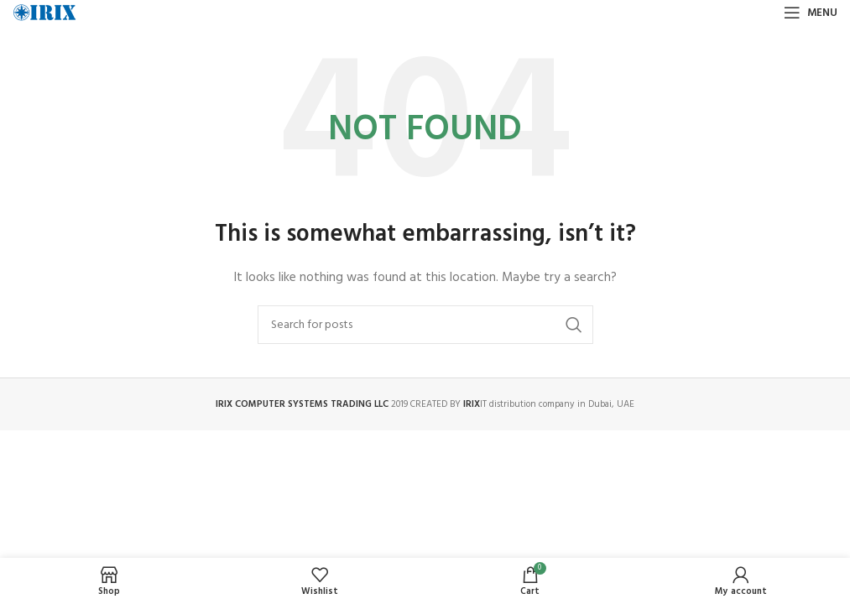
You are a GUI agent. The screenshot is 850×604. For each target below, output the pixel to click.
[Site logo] (44, 13)
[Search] (425, 324)
